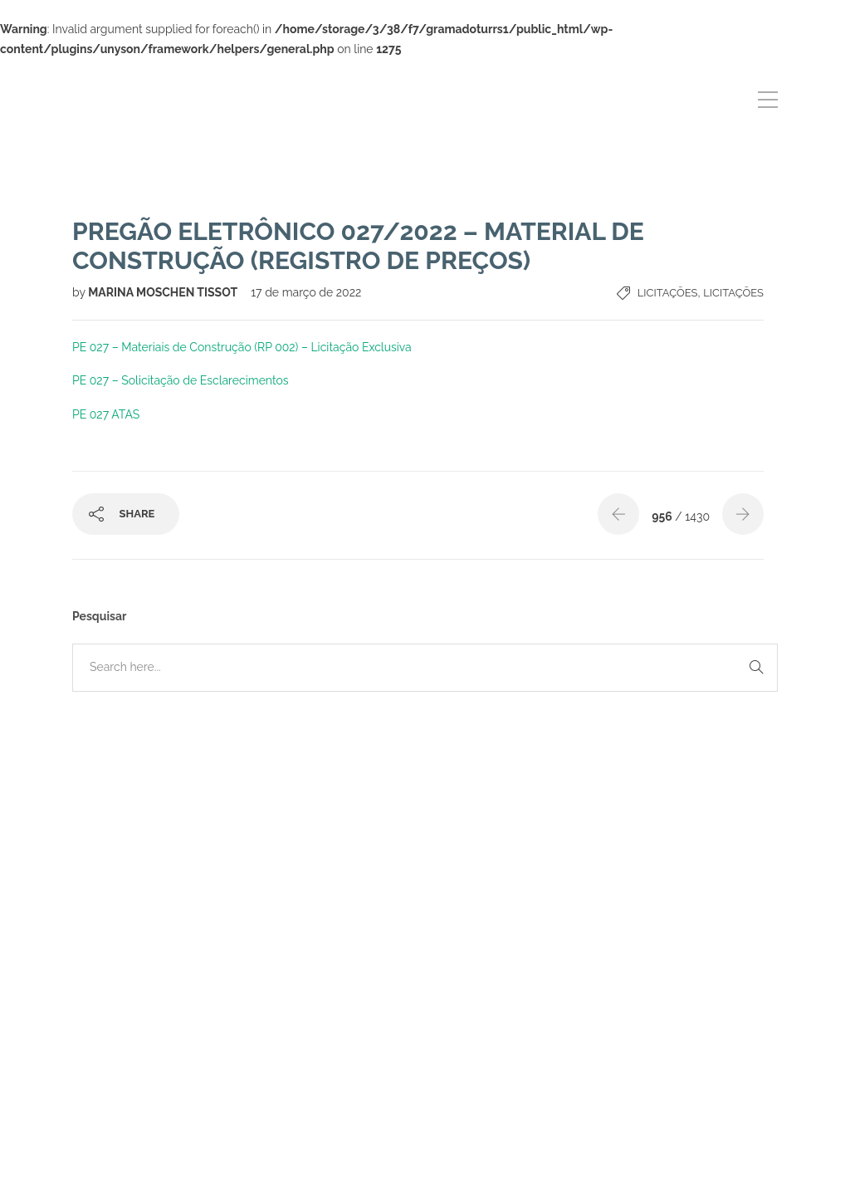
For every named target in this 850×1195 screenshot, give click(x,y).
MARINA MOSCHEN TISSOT (164, 292)
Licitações (668, 293)
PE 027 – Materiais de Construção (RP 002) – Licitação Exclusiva (242, 347)
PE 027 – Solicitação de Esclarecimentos (180, 380)
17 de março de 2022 (306, 292)
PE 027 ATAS (105, 414)
